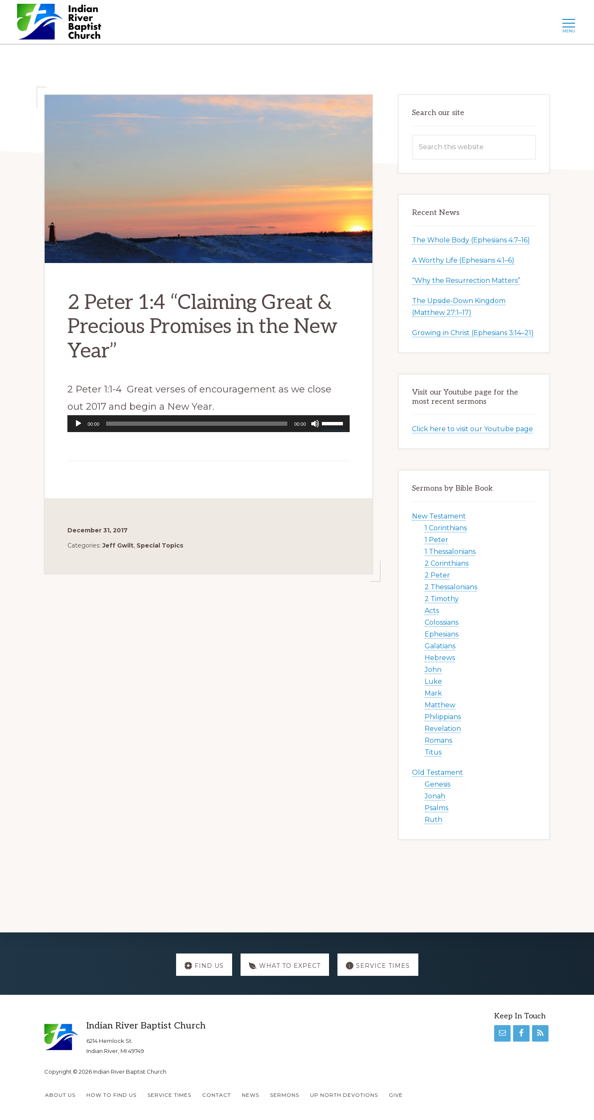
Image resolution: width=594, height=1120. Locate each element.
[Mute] (315, 423)
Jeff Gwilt (118, 545)
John (433, 670)
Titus (433, 752)
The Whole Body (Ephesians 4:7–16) (471, 240)
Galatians (440, 646)
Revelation (443, 729)
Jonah (435, 796)
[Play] (78, 423)
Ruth (433, 820)
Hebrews (440, 658)
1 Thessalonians (450, 552)
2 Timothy (442, 599)
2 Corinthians (446, 563)
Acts (432, 611)
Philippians (443, 717)
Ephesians (441, 634)
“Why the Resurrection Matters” (466, 281)
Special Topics (159, 545)
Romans (438, 740)
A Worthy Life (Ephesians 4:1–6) (463, 260)
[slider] (197, 424)
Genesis (437, 784)
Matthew (440, 705)
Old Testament (437, 772)
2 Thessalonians (451, 587)
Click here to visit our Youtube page (472, 429)
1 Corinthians (446, 528)
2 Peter (437, 575)
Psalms (436, 808)
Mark (433, 693)
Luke (433, 681)
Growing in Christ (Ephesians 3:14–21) (473, 333)
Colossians (441, 622)
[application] (208, 423)
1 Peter (436, 540)
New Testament (439, 516)
